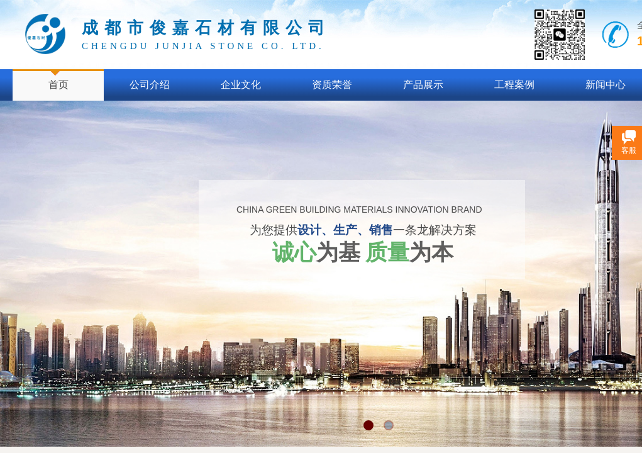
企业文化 (241, 84)
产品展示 (423, 84)
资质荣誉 (332, 84)
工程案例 (514, 84)
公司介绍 (150, 84)
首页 (58, 84)
